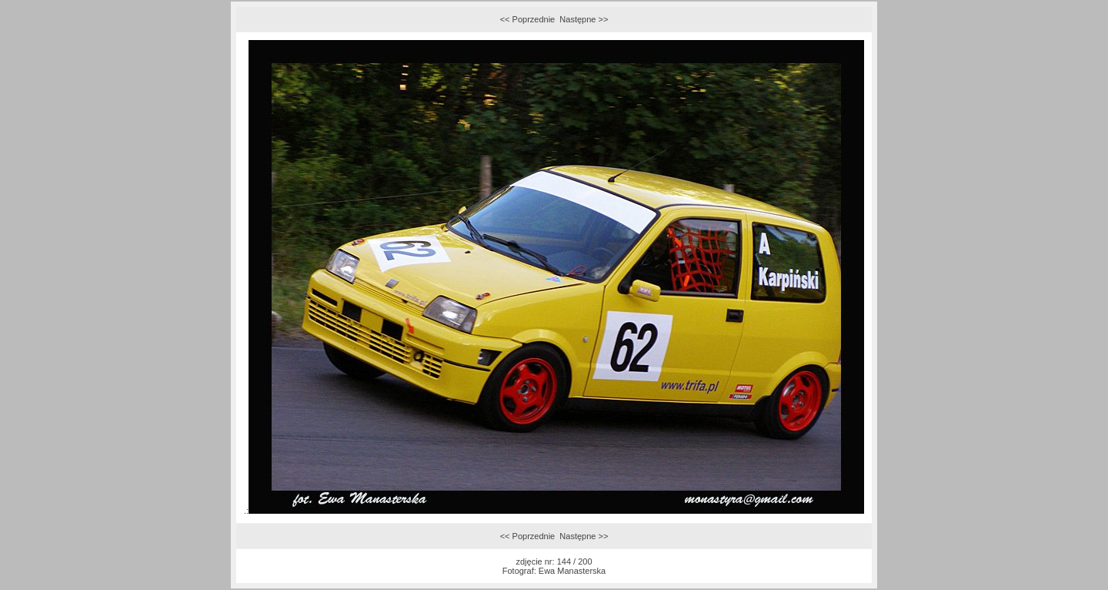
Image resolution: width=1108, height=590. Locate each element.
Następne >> (583, 19)
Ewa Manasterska (572, 570)
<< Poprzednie (528, 19)
